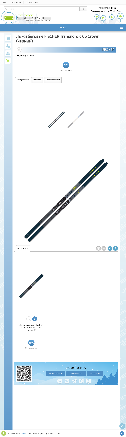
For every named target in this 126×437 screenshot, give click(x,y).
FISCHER (108, 50)
